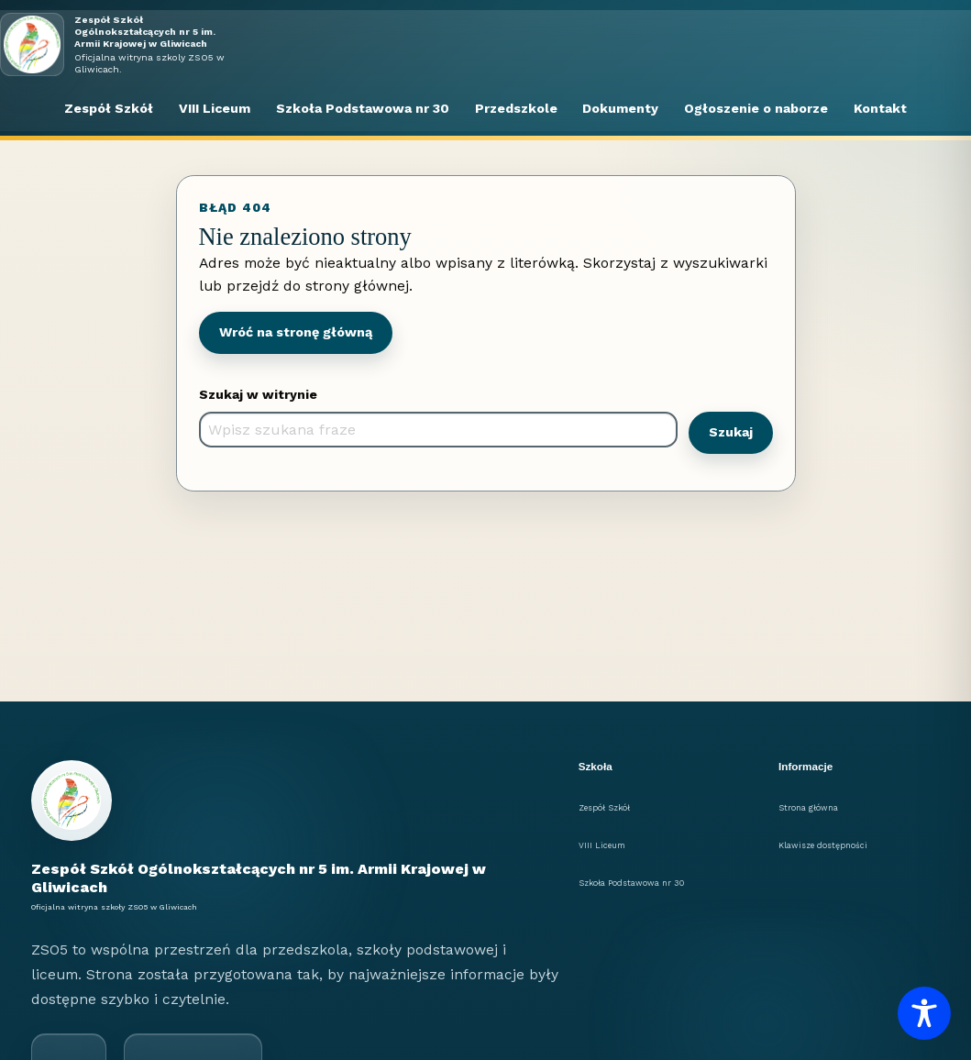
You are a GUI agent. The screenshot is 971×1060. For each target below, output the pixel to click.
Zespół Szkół (108, 108)
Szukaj (731, 432)
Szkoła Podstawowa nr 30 (362, 108)
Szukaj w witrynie (258, 394)
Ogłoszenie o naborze (756, 108)
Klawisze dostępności (822, 845)
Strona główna (808, 807)
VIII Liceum (214, 108)
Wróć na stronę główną (295, 332)
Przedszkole (516, 108)
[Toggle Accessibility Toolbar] (924, 1013)
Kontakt (880, 108)
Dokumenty (620, 108)
